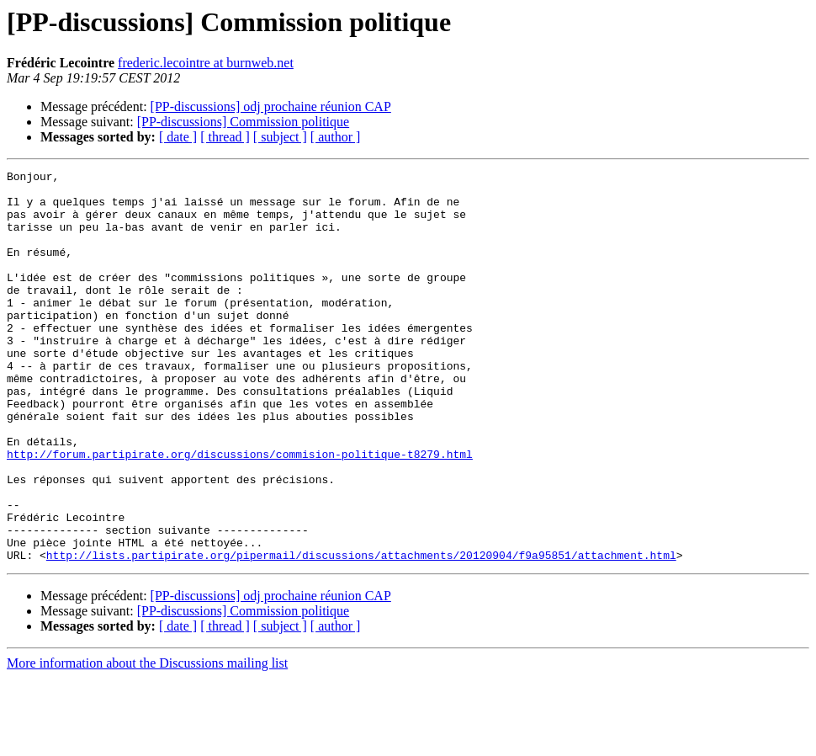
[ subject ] (280, 137)
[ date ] (178, 137)
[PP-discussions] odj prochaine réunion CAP (271, 106)
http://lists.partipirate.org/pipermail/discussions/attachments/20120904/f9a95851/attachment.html (361, 633)
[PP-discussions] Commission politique (243, 121)
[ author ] (335, 137)
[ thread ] (225, 137)
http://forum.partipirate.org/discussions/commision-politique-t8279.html (240, 511)
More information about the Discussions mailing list (147, 741)
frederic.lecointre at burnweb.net (206, 63)
